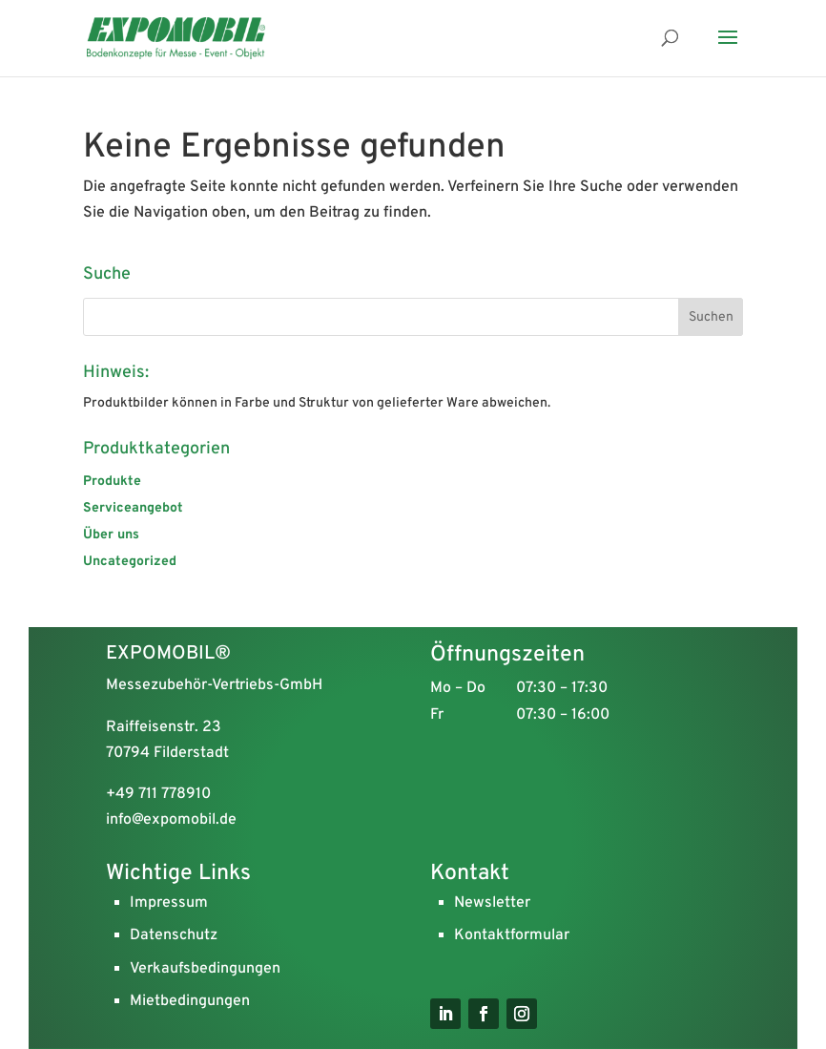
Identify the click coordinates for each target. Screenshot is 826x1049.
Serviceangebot (133, 508)
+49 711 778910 (158, 794)
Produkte (112, 481)
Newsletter (492, 903)
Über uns (111, 535)
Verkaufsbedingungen (205, 968)
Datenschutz (173, 935)
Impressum (169, 903)
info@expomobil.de (171, 819)
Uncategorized (129, 562)
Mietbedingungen (190, 1001)
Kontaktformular (511, 935)
